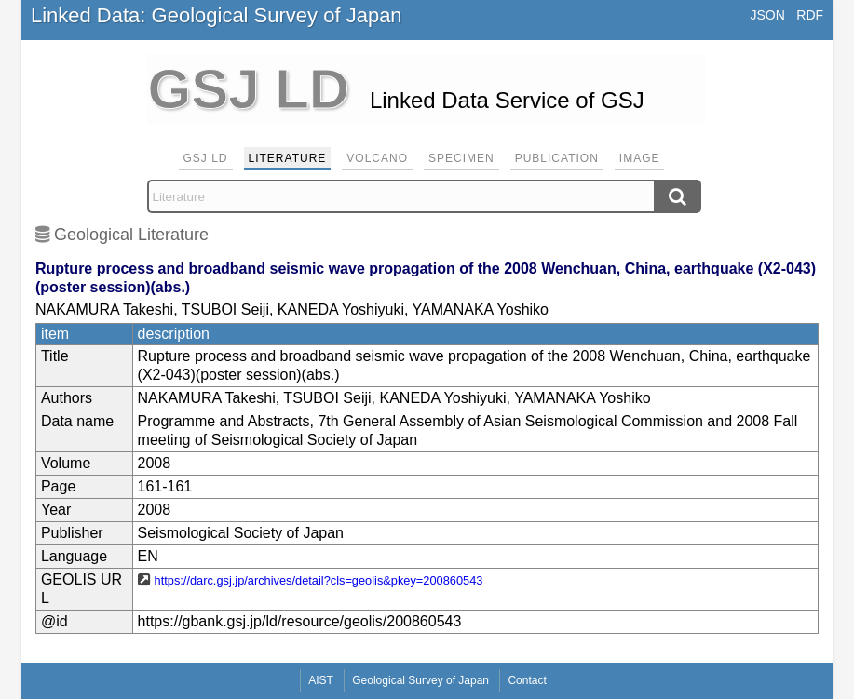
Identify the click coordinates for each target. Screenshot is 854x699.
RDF (809, 14)
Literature (288, 158)
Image (639, 158)
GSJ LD (205, 158)
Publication (557, 158)
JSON (767, 14)
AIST (320, 680)
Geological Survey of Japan (420, 680)
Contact (527, 680)
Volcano (377, 158)
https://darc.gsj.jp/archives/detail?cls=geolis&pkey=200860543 (319, 580)
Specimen (461, 158)
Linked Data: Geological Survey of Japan (216, 15)
